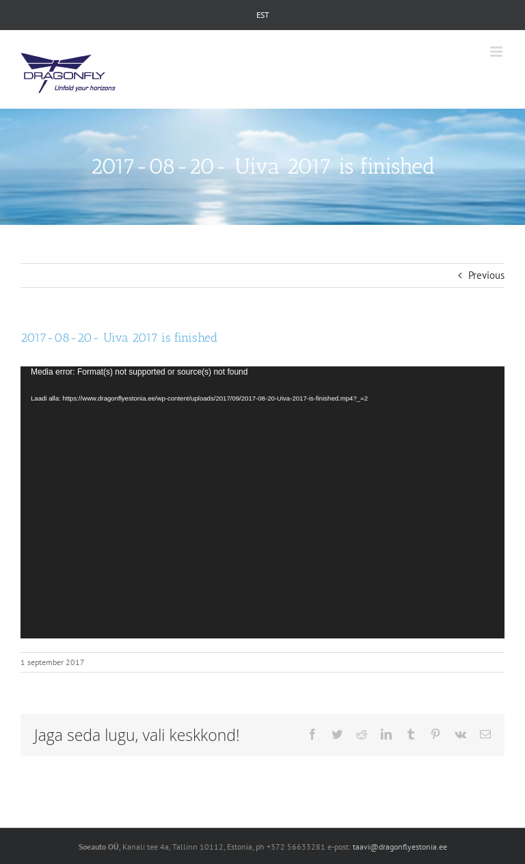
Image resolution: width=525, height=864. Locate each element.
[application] (262, 502)
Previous (486, 275)
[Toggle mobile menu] (497, 51)
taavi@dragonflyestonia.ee (400, 846)
